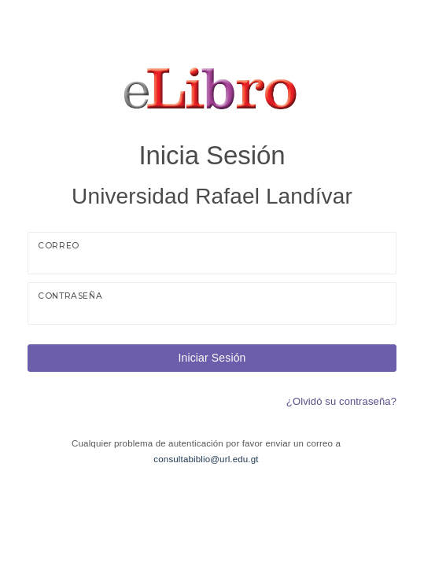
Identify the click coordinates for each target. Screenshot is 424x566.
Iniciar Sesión (211, 357)
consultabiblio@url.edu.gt (205, 459)
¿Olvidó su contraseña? (341, 401)
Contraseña (70, 296)
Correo (58, 246)
